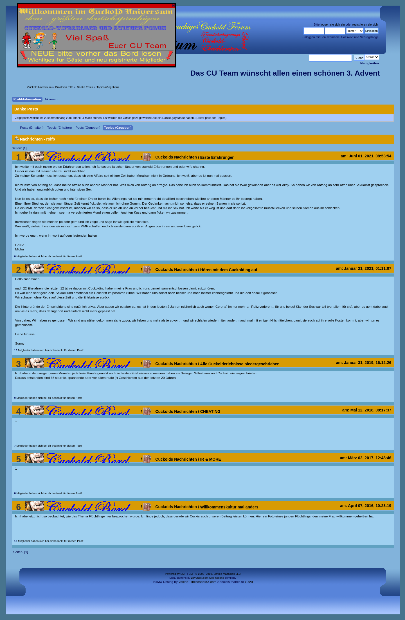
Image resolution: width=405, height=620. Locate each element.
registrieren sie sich (365, 24)
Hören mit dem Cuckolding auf (228, 269)
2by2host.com (199, 577)
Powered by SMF (175, 573)
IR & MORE (210, 459)
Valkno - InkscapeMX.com (198, 581)
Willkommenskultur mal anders (229, 506)
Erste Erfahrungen (217, 157)
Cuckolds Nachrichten (170, 157)
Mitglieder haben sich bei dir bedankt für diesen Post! (48, 256)
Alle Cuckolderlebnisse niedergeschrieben (239, 363)
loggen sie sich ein (332, 24)
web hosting (216, 577)
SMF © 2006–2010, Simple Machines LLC (214, 573)
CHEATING (210, 411)
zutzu (249, 581)
